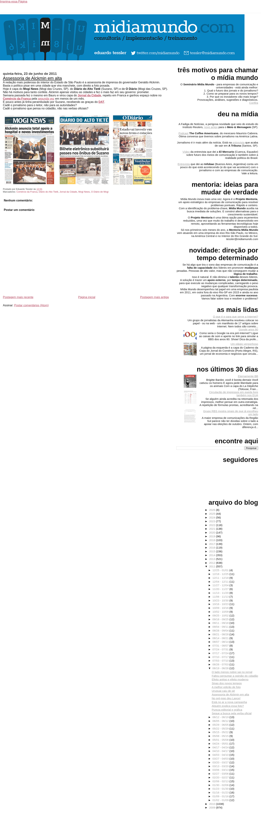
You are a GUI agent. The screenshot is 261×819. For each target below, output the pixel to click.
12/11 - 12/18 (220, 577)
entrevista (239, 142)
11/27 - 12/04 (220, 585)
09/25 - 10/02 (220, 615)
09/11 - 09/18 (220, 622)
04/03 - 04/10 (220, 754)
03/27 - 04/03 (220, 758)
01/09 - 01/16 (220, 796)
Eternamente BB (248, 376)
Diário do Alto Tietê (48, 191)
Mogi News (84, 191)
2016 (212, 547)
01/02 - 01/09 (220, 800)
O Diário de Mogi (100, 191)
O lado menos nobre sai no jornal (232, 672)
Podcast (183, 133)
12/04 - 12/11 (220, 581)
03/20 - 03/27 (220, 762)
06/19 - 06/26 (220, 668)
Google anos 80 (248, 329)
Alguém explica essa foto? (228, 705)
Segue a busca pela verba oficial (232, 713)
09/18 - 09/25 (220, 619)
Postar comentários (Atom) (31, 305)
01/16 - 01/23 (220, 792)
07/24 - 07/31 (220, 649)
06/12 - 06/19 (220, 717)
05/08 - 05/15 (220, 735)
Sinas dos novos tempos (227, 683)
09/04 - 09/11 (220, 626)
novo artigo (211, 127)
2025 (212, 513)
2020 (212, 532)
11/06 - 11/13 (220, 596)
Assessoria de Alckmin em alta (32, 78)
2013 (212, 558)
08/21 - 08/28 (220, 634)
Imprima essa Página (13, 1)
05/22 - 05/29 (220, 728)
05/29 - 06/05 (220, 724)
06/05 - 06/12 (220, 720)
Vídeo (186, 151)
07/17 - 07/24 (220, 653)
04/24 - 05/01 (220, 743)
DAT (101, 101)
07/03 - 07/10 (220, 660)
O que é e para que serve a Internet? (235, 316)
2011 (212, 566)
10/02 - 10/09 (220, 611)
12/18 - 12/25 (220, 574)
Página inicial (86, 297)
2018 (212, 540)
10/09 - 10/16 (220, 607)
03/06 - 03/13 (220, 769)
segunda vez (46, 98)
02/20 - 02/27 (220, 777)
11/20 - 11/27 (220, 589)
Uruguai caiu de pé (223, 690)
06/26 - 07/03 (220, 664)
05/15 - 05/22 (220, 732)
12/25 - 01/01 (220, 570)
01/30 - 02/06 (220, 785)
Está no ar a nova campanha (229, 702)
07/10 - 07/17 (220, 656)
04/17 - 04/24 (220, 747)
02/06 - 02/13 (220, 781)
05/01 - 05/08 (220, 739)
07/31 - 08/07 (220, 645)
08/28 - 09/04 (220, 630)
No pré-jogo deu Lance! (226, 698)
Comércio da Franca (17, 98)
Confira (253, 102)
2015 (212, 551)
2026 (212, 509)
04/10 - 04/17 (220, 751)
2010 (212, 803)
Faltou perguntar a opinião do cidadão (235, 675)
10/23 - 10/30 (220, 600)
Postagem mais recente (18, 297)
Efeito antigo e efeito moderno (230, 679)
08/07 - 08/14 (220, 641)
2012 (212, 562)
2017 (212, 543)
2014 (212, 555)
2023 (212, 521)
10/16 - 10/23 (220, 604)
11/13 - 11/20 (220, 592)
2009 (212, 807)
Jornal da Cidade (89, 95)
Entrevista (184, 164)
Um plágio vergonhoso (244, 343)
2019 (212, 536)
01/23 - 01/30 (220, 788)
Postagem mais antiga (154, 297)
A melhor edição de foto (226, 687)
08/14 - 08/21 (220, 638)
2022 (212, 525)
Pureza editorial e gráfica (227, 709)
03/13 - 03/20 (220, 766)
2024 (212, 517)
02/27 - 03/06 (220, 773)
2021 (212, 528)
